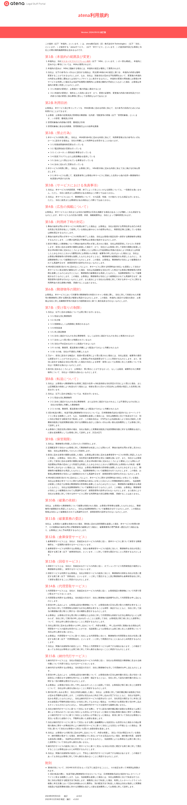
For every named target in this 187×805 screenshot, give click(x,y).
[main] (93, 15)
